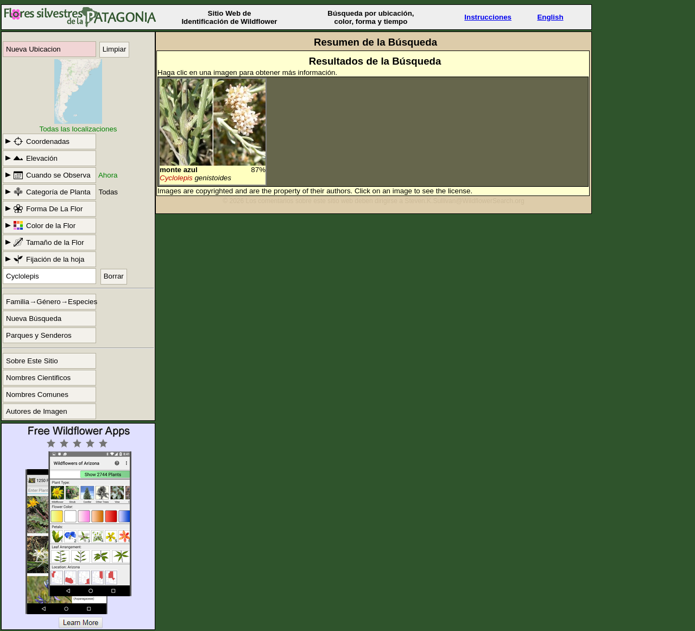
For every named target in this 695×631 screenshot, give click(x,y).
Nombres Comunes (37, 394)
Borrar (114, 276)
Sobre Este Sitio (32, 361)
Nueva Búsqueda (33, 318)
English (550, 17)
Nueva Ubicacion (33, 49)
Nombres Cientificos (38, 378)
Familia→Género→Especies (51, 302)
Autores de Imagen (36, 411)
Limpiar (115, 49)
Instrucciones (487, 17)
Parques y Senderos (39, 335)
